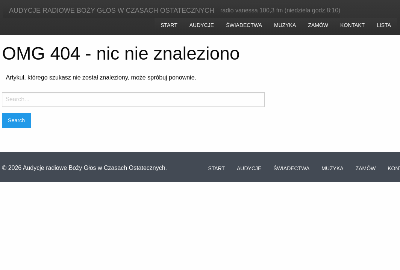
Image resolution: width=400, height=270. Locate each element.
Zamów (318, 25)
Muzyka (285, 25)
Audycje (201, 25)
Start (169, 25)
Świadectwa (244, 25)
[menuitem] (169, 25)
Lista (384, 25)
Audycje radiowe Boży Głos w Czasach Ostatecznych (111, 10)
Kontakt (352, 25)
